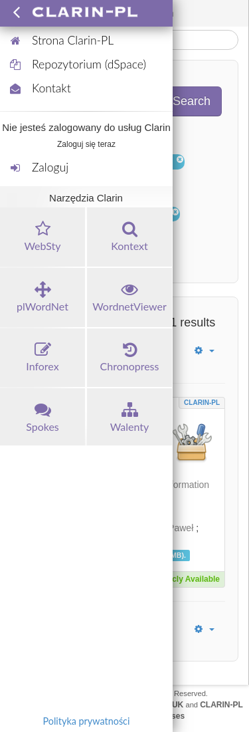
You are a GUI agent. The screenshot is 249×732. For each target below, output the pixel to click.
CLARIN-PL (202, 402)
